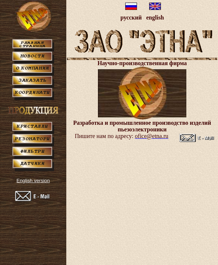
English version (33, 180)
